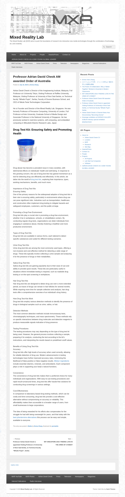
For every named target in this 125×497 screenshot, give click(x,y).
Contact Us (66, 55)
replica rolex (15, 465)
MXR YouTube (16, 63)
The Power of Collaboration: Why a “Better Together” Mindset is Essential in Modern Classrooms (96, 89)
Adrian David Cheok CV (92, 137)
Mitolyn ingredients (61, 361)
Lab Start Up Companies (93, 161)
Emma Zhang (34, 85)
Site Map (87, 147)
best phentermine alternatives (25, 417)
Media (30, 426)
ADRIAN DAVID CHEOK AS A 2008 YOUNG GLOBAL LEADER (34, 59)
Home (14, 55)
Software (87, 163)
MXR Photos (28, 63)
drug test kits (36, 179)
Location (87, 140)
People (42, 55)
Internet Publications (99, 63)
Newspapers (74, 63)
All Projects (88, 158)
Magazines (85, 63)
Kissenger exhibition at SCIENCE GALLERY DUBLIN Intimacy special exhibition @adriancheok (96, 119)
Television (63, 63)
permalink (55, 426)
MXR (86, 142)
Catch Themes (110, 489)
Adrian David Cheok (42, 63)
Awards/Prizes (54, 55)
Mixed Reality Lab (27, 37)
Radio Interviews (17, 67)
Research (88, 144)
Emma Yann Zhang (88, 79)
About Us (23, 55)
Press (55, 63)
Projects (33, 55)
